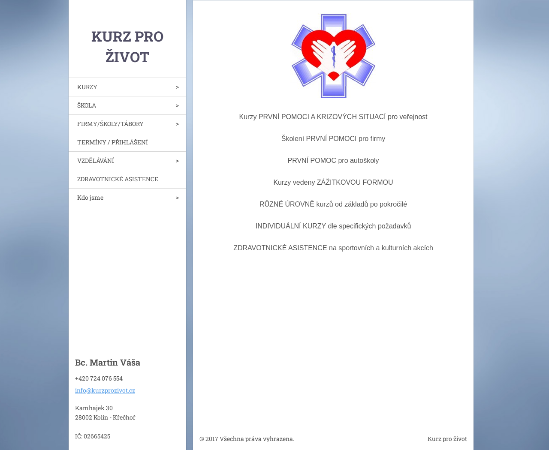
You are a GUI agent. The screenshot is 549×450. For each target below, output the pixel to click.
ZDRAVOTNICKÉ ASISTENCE (117, 179)
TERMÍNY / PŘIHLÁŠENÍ (112, 142)
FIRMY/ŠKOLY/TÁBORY (110, 124)
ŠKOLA (86, 105)
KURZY (87, 87)
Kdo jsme (90, 197)
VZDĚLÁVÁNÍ (95, 160)
